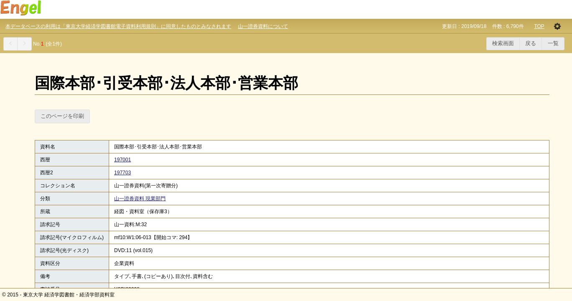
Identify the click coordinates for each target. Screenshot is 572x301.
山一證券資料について (263, 26)
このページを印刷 (62, 116)
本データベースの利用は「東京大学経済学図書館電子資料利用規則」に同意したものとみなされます (118, 26)
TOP (539, 26)
